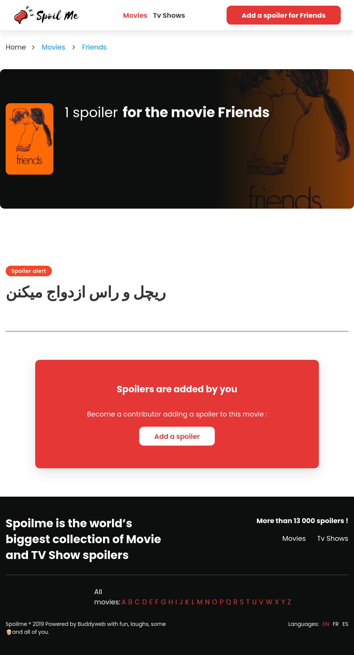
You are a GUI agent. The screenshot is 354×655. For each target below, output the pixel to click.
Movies (135, 15)
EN (326, 624)
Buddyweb (92, 624)
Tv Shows (169, 15)
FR (336, 624)
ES (345, 624)
